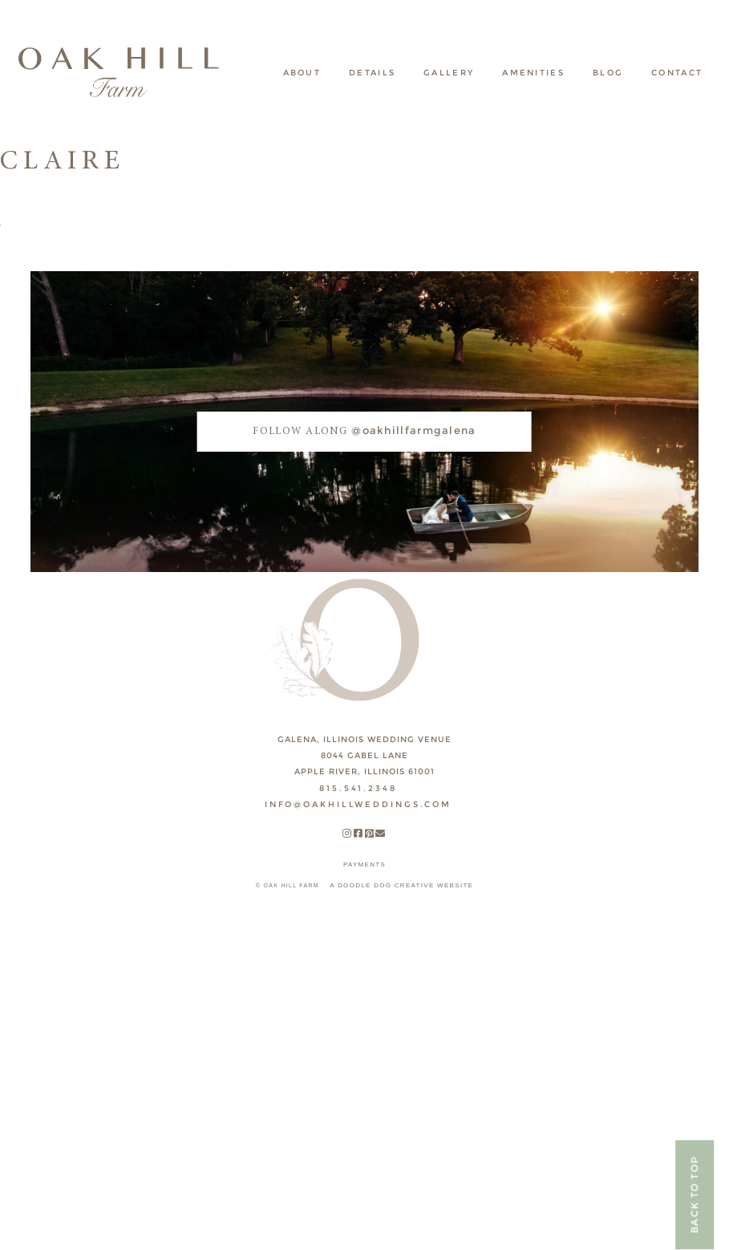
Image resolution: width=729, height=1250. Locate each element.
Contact (677, 72)
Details (372, 72)
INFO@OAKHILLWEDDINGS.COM (358, 804)
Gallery (448, 72)
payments (364, 864)
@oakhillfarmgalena (364, 430)
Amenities (533, 72)
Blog (608, 72)
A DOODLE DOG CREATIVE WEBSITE (401, 885)
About (302, 72)
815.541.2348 (358, 788)
